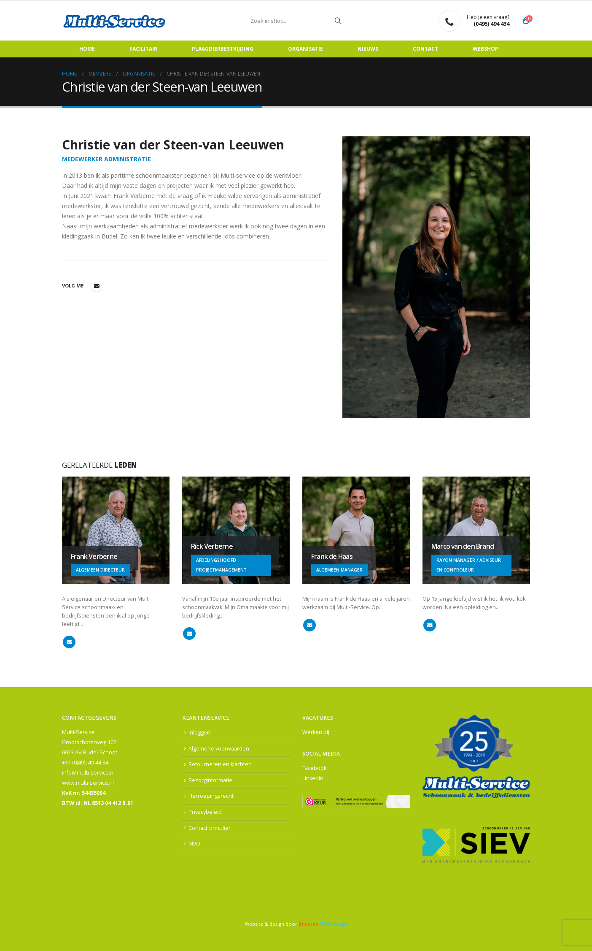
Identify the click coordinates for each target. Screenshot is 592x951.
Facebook (314, 768)
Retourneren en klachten (220, 764)
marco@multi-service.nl (429, 625)
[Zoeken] (338, 21)
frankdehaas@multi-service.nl (309, 625)
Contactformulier (209, 828)
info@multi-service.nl (88, 772)
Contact (425, 48)
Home (87, 48)
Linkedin (312, 778)
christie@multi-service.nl (96, 286)
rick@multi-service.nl (189, 633)
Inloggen (199, 732)
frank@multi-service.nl (69, 642)
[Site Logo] (114, 21)
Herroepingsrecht (211, 796)
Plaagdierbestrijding (222, 48)
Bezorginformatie (210, 780)
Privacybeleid (205, 812)
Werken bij (315, 732)
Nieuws (368, 48)
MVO (194, 843)
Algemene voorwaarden (218, 748)
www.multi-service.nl (88, 782)
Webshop (485, 48)
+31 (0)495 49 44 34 (85, 762)
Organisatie (305, 48)
